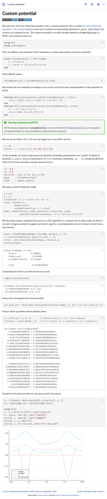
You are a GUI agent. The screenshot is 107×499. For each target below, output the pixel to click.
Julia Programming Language (67, 495)
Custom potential (19, 13)
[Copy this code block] (102, 42)
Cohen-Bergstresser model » (91, 491)
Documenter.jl (43, 495)
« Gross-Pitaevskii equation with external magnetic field (29, 491)
